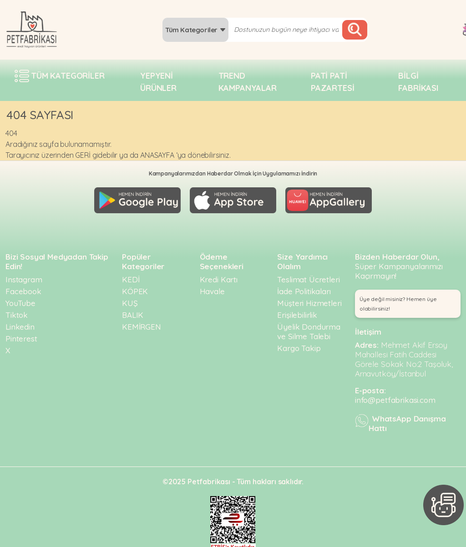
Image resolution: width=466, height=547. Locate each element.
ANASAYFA (157, 155)
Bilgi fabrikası (418, 81)
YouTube (20, 299)
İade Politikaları (303, 287)
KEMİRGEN (141, 323)
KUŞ (130, 299)
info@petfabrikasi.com (395, 396)
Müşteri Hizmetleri (309, 299)
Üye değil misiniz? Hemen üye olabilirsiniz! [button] (398, 300)
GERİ (82, 155)
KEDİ (130, 276)
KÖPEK (135, 287)
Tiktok (16, 311)
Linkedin (20, 323)
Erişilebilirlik (297, 311)
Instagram (23, 276)
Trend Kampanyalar (247, 81)
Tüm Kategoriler (195, 29)
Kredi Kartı (219, 276)
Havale (212, 287)
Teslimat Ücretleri (308, 276)
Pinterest (21, 335)
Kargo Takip (298, 344)
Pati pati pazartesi (333, 81)
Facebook (23, 287)
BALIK (132, 311)
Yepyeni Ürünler (158, 81)
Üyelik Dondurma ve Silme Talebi (308, 327)
